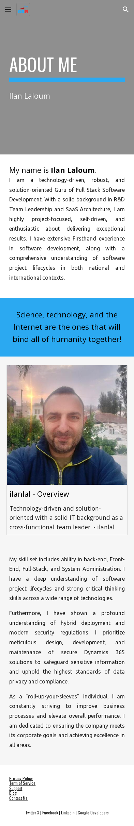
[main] (66, 67)
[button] (8, 9)
